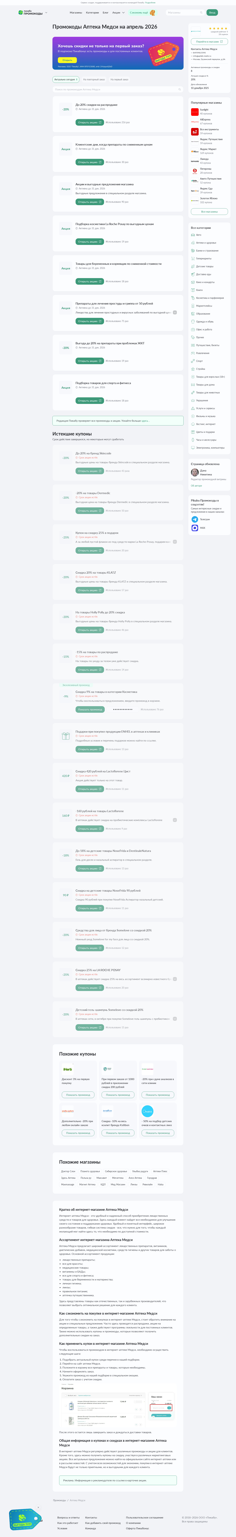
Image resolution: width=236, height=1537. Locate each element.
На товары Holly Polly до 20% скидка (100, 612)
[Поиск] (201, 12)
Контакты (91, 1517)
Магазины (76, 12)
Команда (90, 1528)
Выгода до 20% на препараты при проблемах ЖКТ (110, 343)
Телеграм (200, 519)
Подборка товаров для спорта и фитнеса (103, 383)
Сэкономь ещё (143, 12)
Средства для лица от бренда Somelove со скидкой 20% (114, 930)
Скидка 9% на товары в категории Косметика (106, 692)
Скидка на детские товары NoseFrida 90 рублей (108, 890)
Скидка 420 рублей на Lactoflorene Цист (103, 771)
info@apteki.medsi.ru (202, 56)
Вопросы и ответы (68, 1517)
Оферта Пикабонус (137, 1528)
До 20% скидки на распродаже (97, 104)
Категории (92, 12)
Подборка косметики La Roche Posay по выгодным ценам (115, 224)
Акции (118, 12)
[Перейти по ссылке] (118, 53)
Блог (105, 12)
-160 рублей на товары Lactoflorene (100, 811)
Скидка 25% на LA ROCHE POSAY (98, 970)
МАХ (198, 528)
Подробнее (150, 2)
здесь (144, 420)
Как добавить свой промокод (103, 1522)
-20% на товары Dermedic (93, 493)
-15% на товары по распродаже (97, 652)
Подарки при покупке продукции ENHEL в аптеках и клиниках (118, 731)
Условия (62, 1528)
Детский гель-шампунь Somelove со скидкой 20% (109, 1010)
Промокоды (59, 1500)
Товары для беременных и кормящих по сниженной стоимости (118, 263)
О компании (133, 1522)
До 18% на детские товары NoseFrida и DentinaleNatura (113, 851)
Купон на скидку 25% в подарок (97, 533)
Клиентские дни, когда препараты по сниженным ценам (114, 144)
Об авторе (196, 485)
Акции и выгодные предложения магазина (105, 184)
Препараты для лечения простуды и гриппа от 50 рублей (114, 303)
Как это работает (67, 1522)
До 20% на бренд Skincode (93, 453)
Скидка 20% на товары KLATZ (96, 572)
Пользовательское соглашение (144, 1517)
